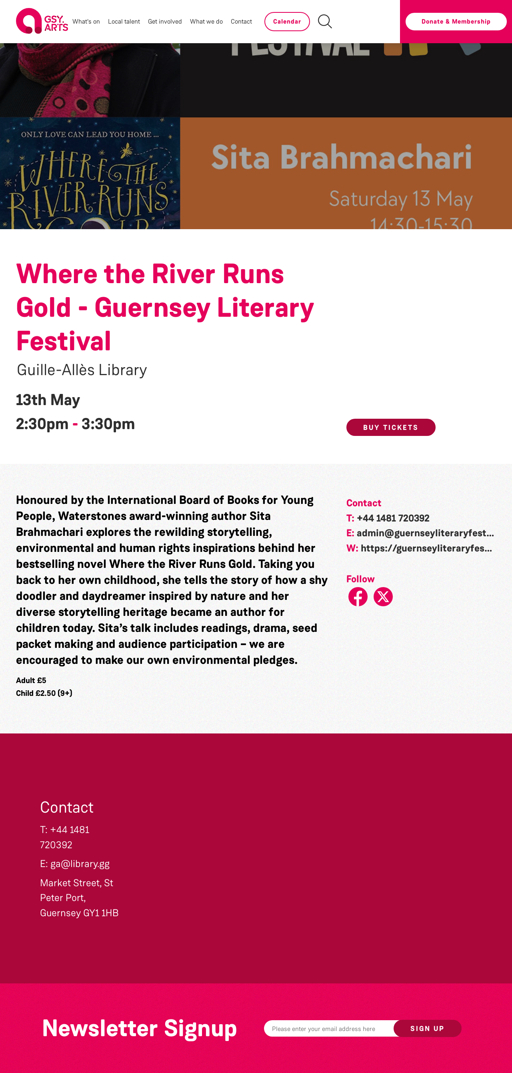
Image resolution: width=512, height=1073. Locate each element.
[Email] (341, 1028)
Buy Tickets (391, 427)
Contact (241, 21)
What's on (86, 21)
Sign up (427, 1028)
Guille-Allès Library (82, 370)
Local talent (124, 21)
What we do (206, 21)
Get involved (165, 21)
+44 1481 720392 (393, 518)
